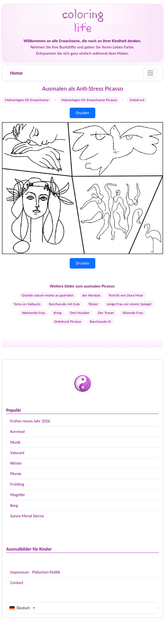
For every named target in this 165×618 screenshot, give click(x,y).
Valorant (17, 452)
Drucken (82, 112)
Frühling (17, 484)
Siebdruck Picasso (67, 321)
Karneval (17, 431)
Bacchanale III (100, 321)
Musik (15, 442)
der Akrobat (91, 295)
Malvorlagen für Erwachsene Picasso (89, 100)
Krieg (57, 312)
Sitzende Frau (132, 312)
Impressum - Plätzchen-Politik (35, 572)
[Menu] (150, 73)
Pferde (15, 473)
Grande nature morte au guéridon (48, 295)
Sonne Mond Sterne (27, 516)
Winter (16, 463)
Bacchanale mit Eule (64, 304)
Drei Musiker (80, 312)
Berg (14, 505)
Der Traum (106, 312)
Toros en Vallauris (27, 304)
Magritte (17, 494)
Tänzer (93, 304)
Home (16, 73)
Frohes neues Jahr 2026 (30, 421)
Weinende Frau (33, 312)
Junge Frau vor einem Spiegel (129, 304)
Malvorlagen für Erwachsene (27, 100)
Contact (16, 582)
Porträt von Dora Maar (126, 295)
